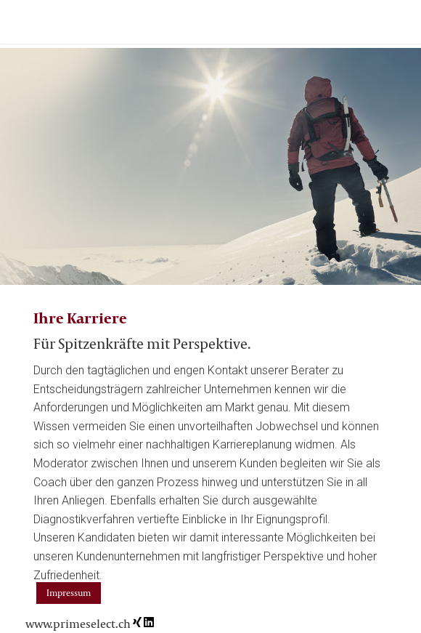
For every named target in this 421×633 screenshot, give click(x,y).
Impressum (68, 592)
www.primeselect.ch (78, 624)
